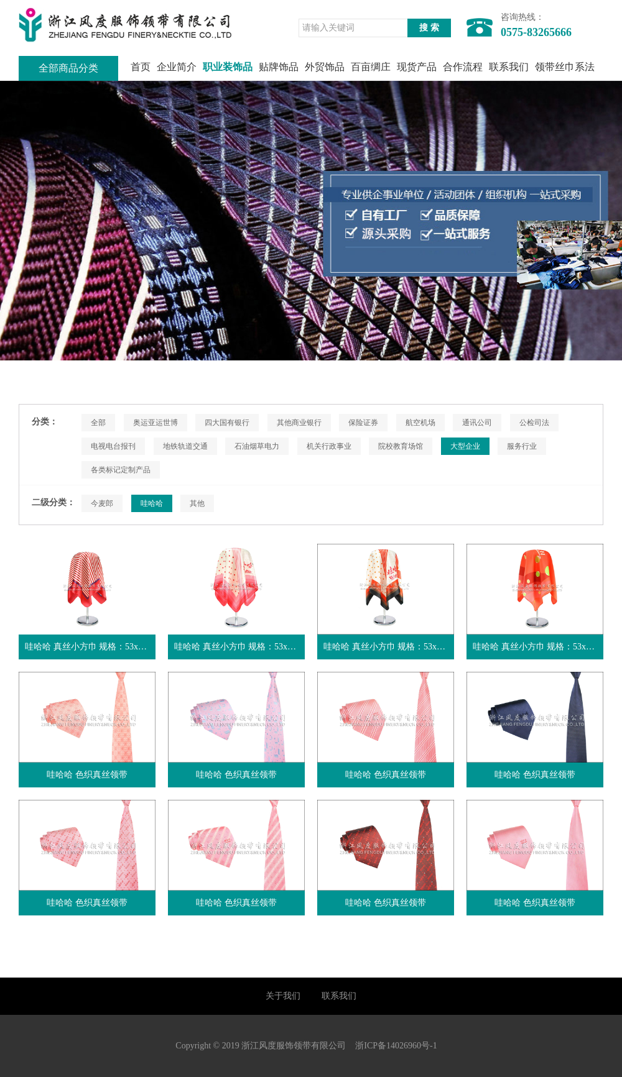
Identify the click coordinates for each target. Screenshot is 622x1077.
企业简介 (177, 67)
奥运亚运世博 (155, 422)
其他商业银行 (299, 422)
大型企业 (465, 446)
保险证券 (363, 422)
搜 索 (429, 27)
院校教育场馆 (400, 446)
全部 (98, 422)
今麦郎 (102, 503)
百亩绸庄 (371, 67)
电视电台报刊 (113, 446)
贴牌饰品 (279, 67)
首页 (141, 67)
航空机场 (420, 422)
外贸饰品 (325, 67)
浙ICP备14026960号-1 (396, 1045)
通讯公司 (477, 422)
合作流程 (463, 67)
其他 (197, 503)
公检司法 (534, 422)
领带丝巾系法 (565, 67)
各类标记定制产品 (121, 469)
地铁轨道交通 (185, 446)
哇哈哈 (152, 503)
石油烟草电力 (256, 446)
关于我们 (283, 996)
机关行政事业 (329, 446)
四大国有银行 (227, 422)
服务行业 (522, 446)
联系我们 (509, 67)
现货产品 (417, 67)
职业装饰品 (228, 67)
